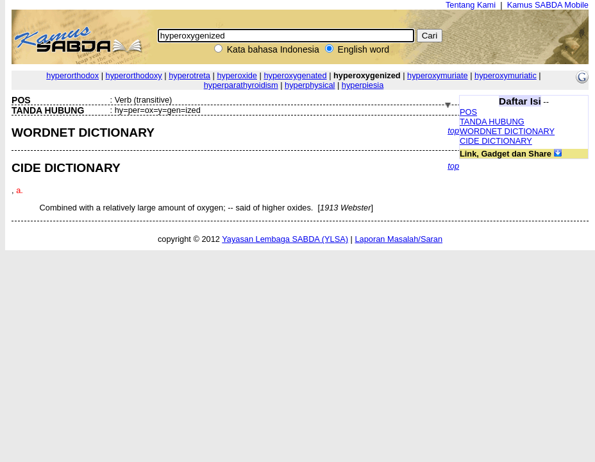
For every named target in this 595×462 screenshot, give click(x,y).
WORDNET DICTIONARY (507, 131)
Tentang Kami (471, 5)
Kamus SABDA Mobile (548, 5)
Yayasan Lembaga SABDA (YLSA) (285, 239)
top (453, 130)
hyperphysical (310, 85)
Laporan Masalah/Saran (398, 239)
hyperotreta (189, 75)
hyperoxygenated (295, 75)
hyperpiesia (362, 85)
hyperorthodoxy (134, 75)
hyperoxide (237, 75)
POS (468, 112)
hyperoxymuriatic (505, 75)
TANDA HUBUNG (492, 121)
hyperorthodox (72, 75)
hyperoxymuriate (437, 75)
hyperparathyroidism (241, 85)
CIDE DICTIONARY (496, 141)
